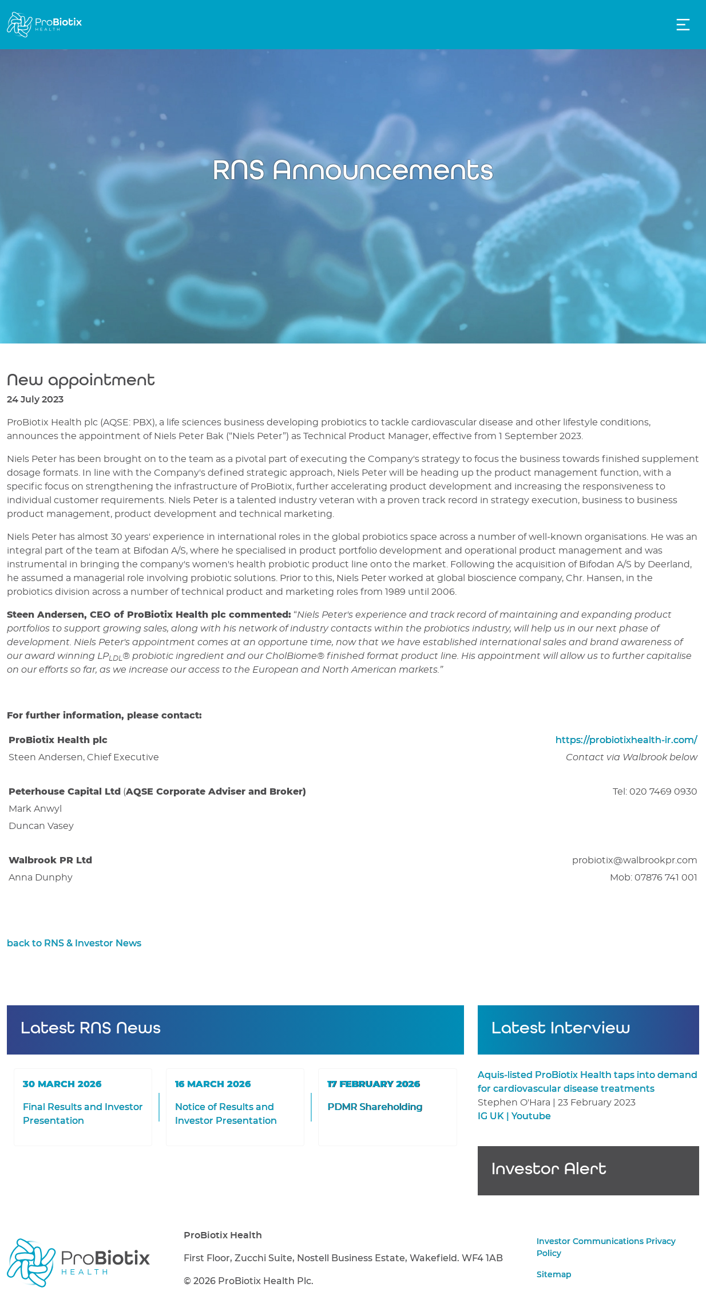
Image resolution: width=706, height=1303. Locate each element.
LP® (114, 656)
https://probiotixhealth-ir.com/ (626, 740)
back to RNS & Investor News (74, 943)
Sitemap (554, 1275)
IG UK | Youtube (514, 1116)
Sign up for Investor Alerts (588, 1180)
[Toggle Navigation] (683, 24)
